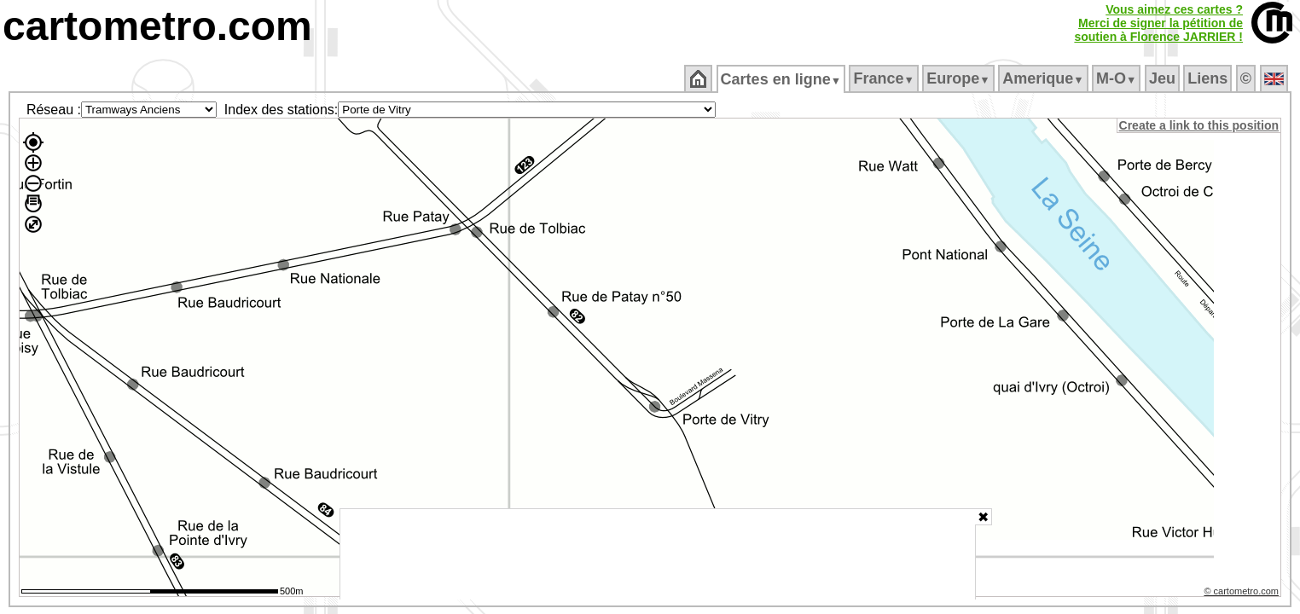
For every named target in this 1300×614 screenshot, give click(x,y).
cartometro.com (157, 26)
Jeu (1163, 78)
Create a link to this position (1200, 125)
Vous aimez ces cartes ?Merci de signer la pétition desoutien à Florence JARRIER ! (1158, 23)
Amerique (1044, 78)
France (885, 78)
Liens (1209, 78)
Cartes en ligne (782, 79)
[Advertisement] (657, 554)
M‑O (1118, 78)
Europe (959, 78)
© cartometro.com (1242, 593)
